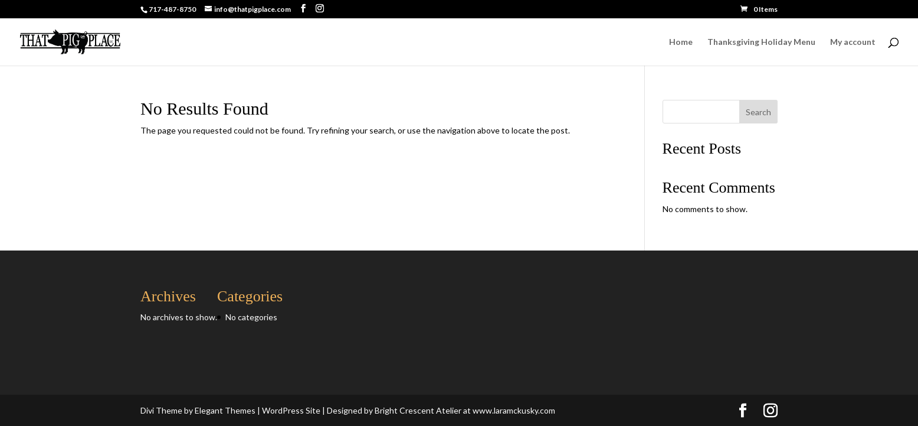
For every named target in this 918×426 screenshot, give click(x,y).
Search (758, 112)
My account (853, 42)
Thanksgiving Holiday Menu (761, 42)
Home (681, 42)
